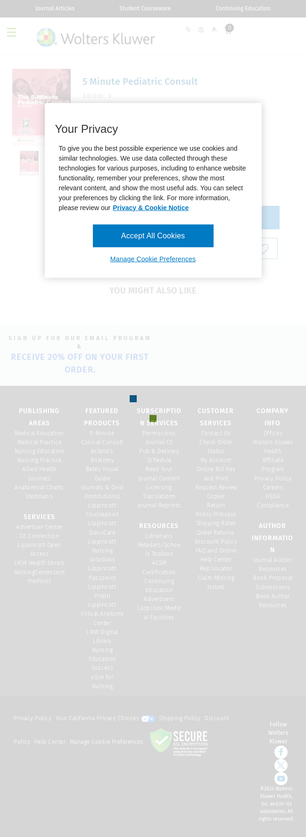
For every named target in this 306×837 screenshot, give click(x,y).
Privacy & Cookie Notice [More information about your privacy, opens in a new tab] (151, 207)
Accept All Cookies (153, 235)
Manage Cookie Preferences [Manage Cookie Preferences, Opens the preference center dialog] (153, 259)
